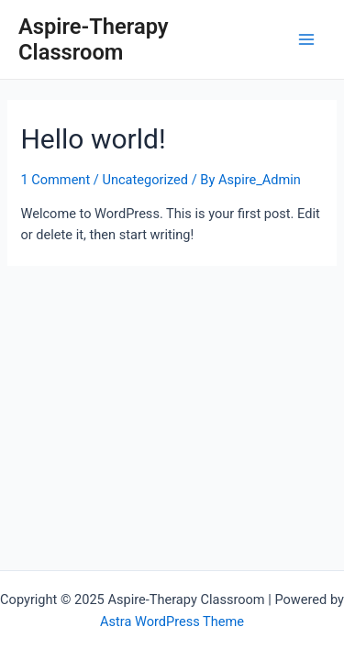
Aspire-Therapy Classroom (93, 39)
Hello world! (92, 139)
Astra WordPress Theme (172, 621)
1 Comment (55, 179)
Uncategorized (145, 179)
